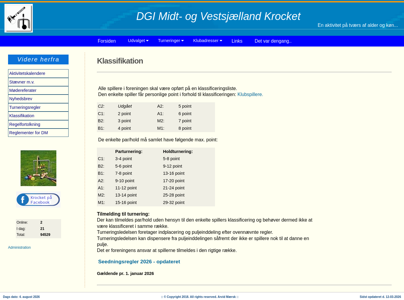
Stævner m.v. (22, 82)
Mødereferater (22, 90)
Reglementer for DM (28, 132)
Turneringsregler (25, 107)
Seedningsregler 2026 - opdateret (139, 262)
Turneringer (171, 40)
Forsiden (107, 41)
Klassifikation (21, 115)
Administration (19, 247)
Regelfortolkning (24, 124)
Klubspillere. (250, 94)
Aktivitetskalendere (27, 73)
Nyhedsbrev (20, 98)
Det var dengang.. (273, 41)
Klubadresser (207, 40)
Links (237, 41)
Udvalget (138, 40)
